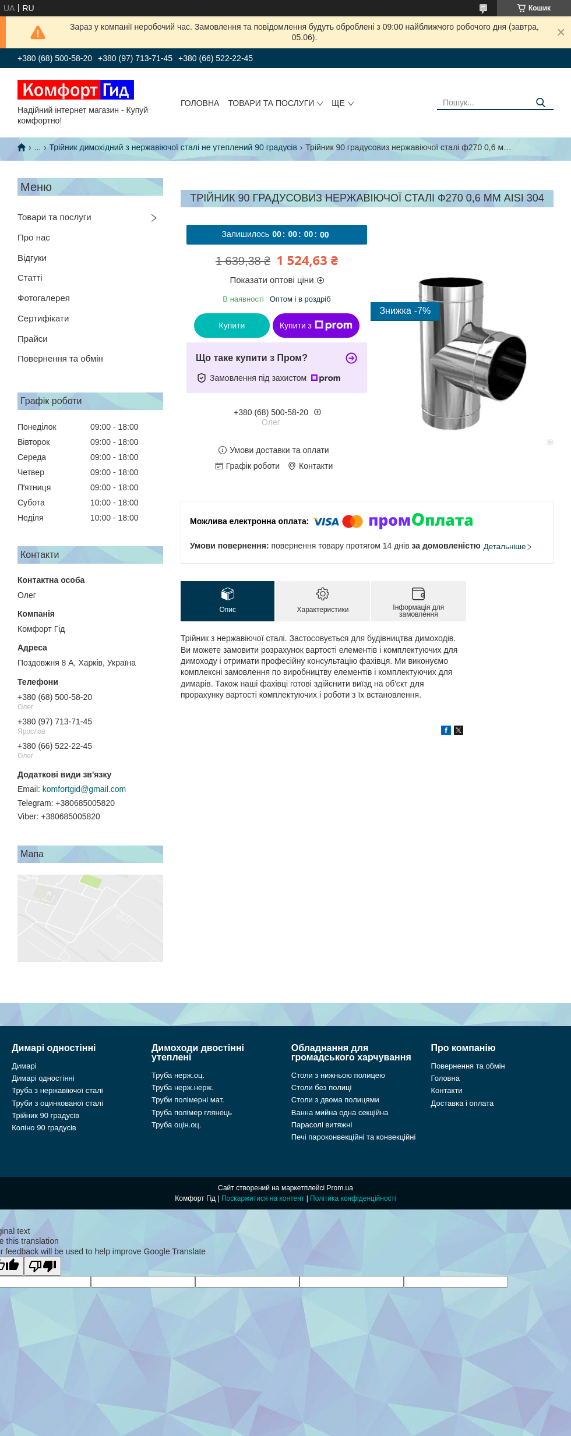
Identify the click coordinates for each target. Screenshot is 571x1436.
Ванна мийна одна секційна (340, 1112)
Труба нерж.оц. (178, 1075)
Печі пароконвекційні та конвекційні (353, 1137)
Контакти (447, 1090)
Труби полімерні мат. (187, 1099)
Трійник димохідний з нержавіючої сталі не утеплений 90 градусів (173, 147)
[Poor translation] (42, 1266)
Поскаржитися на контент (262, 1198)
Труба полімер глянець (191, 1112)
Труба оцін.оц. (176, 1124)
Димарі (24, 1066)
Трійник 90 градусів (45, 1115)
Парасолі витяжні (322, 1124)
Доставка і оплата (462, 1103)
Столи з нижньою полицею (338, 1075)
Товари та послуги (271, 103)
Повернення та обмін (60, 358)
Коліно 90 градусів (44, 1127)
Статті (30, 277)
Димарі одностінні (43, 1078)
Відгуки (32, 258)
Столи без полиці (321, 1087)
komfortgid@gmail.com (84, 789)
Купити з (316, 325)
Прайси (32, 339)
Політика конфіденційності (353, 1198)
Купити (232, 325)
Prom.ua (340, 1188)
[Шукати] (540, 103)
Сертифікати (43, 318)
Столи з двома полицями (335, 1099)
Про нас (33, 237)
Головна (200, 103)
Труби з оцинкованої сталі (57, 1103)
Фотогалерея (43, 298)
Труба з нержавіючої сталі (57, 1090)
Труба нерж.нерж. (182, 1087)
